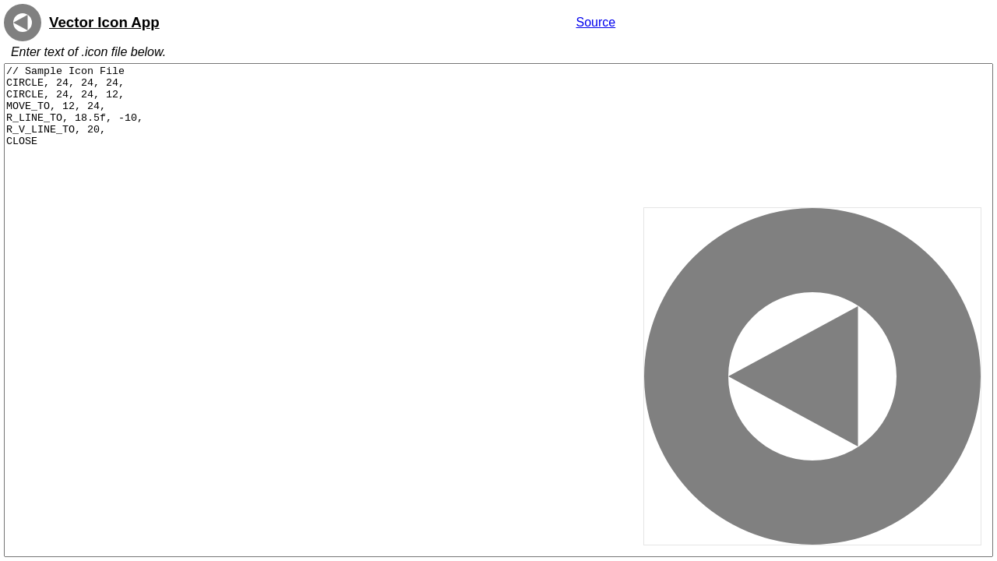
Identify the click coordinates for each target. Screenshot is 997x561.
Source (595, 22)
